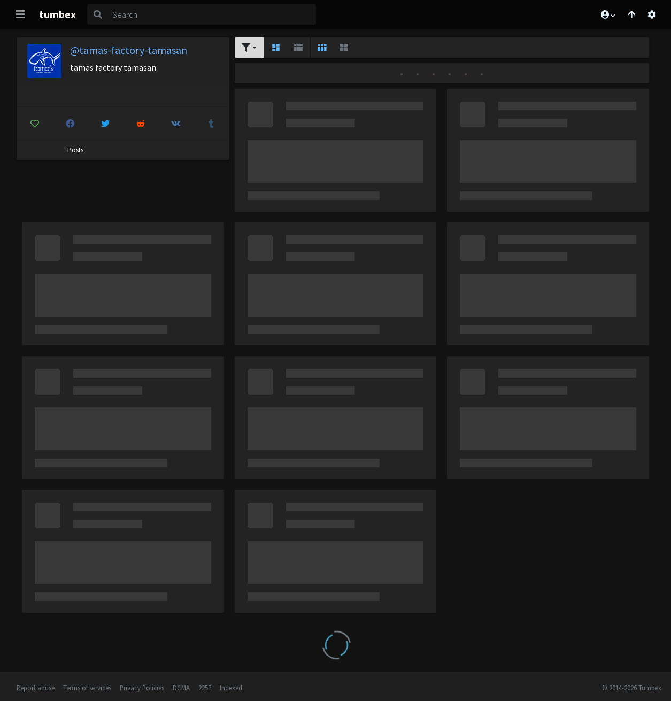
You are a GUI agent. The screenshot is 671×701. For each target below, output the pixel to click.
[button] (607, 14)
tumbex (57, 14)
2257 (204, 687)
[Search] (212, 14)
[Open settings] (651, 14)
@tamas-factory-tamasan (128, 50)
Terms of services (87, 687)
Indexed (231, 687)
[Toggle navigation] (20, 14)
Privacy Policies (142, 687)
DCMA (181, 687)
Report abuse (36, 687)
